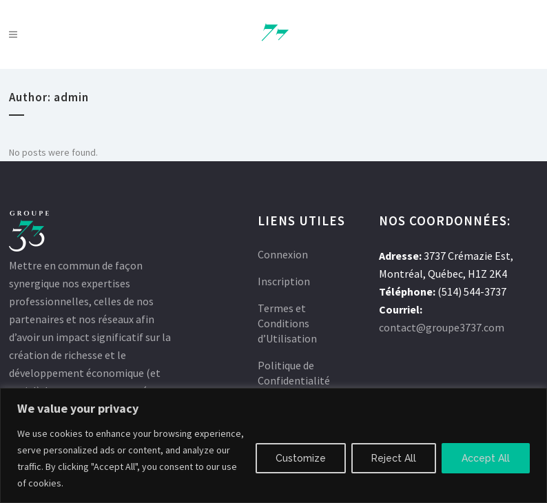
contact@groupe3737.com (441, 327)
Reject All (393, 458)
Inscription (284, 281)
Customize (301, 458)
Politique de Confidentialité (294, 372)
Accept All (486, 458)
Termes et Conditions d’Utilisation (287, 323)
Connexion (283, 254)
